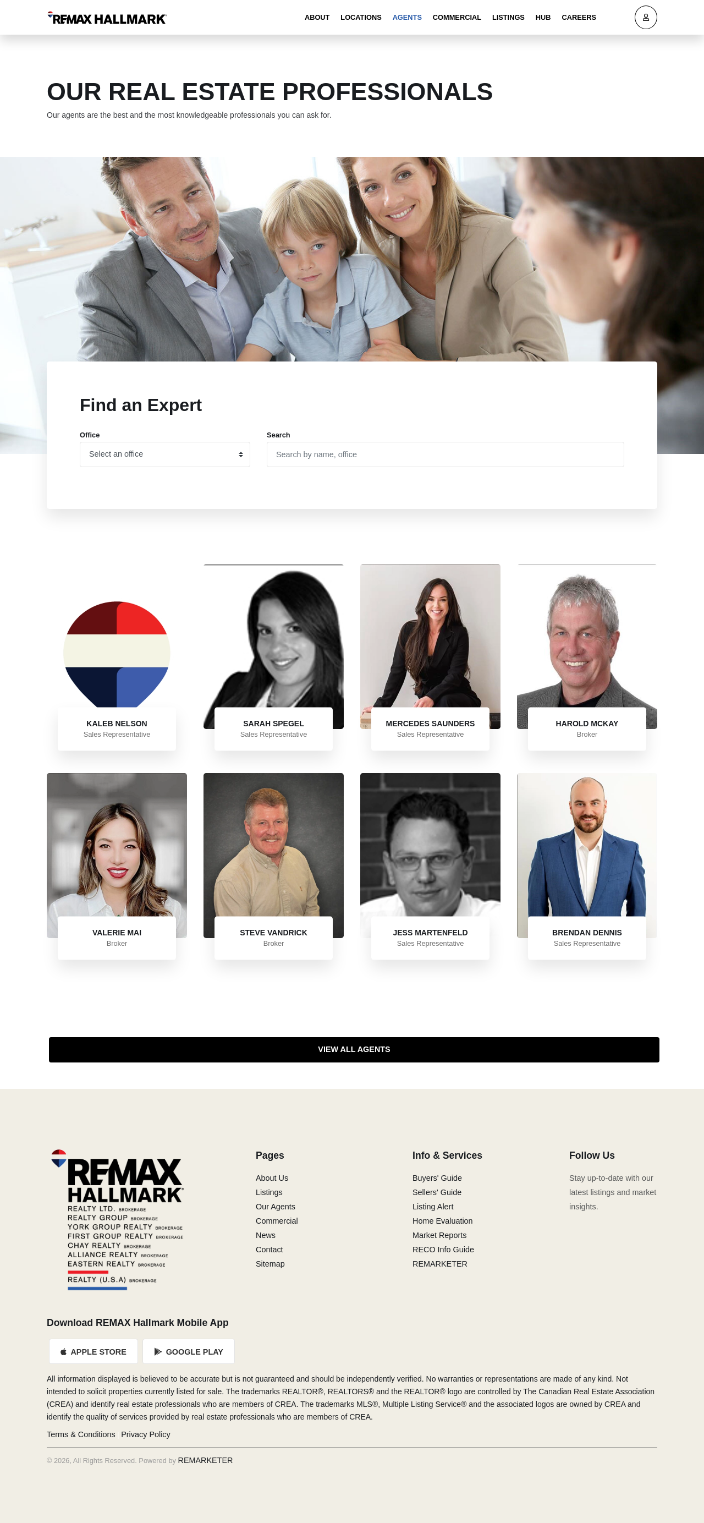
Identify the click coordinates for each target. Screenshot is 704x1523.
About (317, 17)
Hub (543, 17)
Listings (508, 17)
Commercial (457, 17)
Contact (269, 1249)
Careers (579, 17)
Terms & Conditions (81, 1434)
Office (90, 435)
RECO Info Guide (443, 1249)
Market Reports (439, 1235)
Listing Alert (433, 1206)
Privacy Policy (145, 1434)
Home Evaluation (443, 1221)
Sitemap (270, 1263)
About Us (272, 1178)
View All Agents (354, 1049)
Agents (407, 17)
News (266, 1235)
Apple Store (94, 1351)
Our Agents (275, 1206)
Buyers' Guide (437, 1178)
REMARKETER (440, 1263)
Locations (360, 17)
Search (278, 435)
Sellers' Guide (437, 1192)
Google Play (188, 1351)
